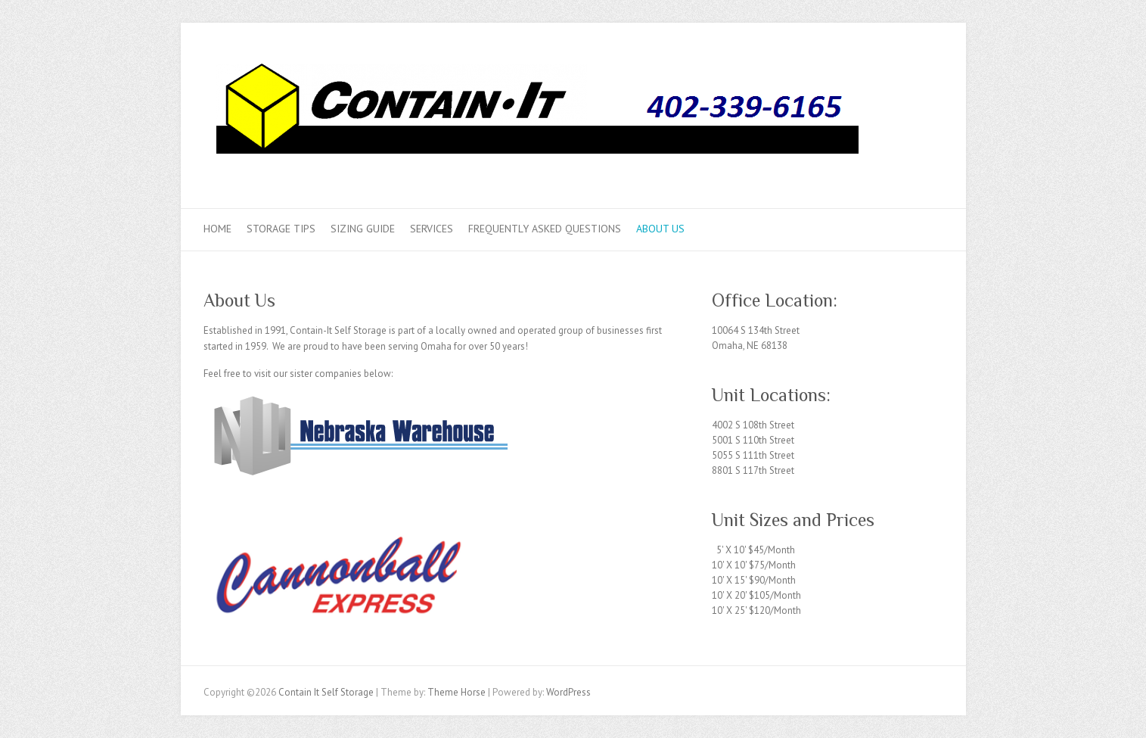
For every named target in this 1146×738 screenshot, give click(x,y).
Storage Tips (281, 228)
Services (431, 228)
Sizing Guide (363, 228)
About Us (660, 228)
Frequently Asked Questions (544, 228)
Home (217, 228)
